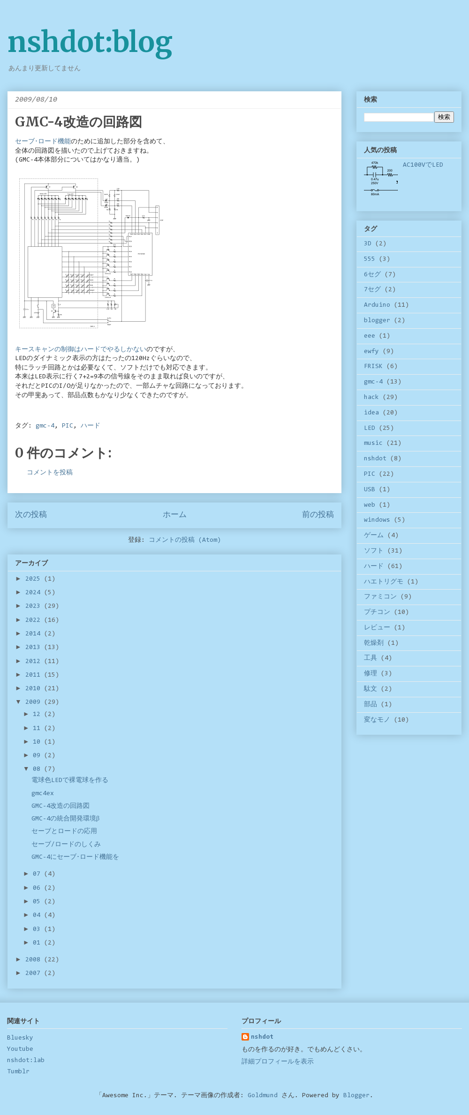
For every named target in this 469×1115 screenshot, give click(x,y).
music (373, 443)
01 (38, 943)
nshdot (375, 459)
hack (371, 397)
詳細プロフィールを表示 (278, 1062)
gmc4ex (42, 793)
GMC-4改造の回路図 (60, 806)
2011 (34, 675)
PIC (67, 426)
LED (369, 428)
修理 (370, 674)
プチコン (377, 612)
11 (38, 728)
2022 (34, 620)
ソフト (374, 551)
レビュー (377, 628)
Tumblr (18, 1072)
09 (38, 756)
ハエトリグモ (383, 582)
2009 (34, 702)
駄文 (370, 689)
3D (367, 244)
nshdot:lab (26, 1060)
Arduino (377, 305)
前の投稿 (318, 515)
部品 (370, 704)
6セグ (372, 275)
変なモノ (377, 720)
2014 (34, 634)
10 (38, 742)
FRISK (373, 366)
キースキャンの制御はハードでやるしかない (80, 350)
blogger (377, 321)
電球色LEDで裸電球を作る (69, 780)
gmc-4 (45, 426)
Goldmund (263, 1096)
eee (369, 336)
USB (369, 490)
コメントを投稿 (50, 473)
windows (377, 520)
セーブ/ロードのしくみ (66, 845)
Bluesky (20, 1038)
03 (38, 929)
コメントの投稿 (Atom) (185, 540)
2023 (34, 606)
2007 (34, 973)
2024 (34, 593)
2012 (34, 661)
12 (38, 714)
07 (38, 874)
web (369, 505)
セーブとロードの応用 (64, 831)
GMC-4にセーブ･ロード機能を (75, 857)
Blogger (356, 1096)
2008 (34, 960)
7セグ (372, 290)
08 (38, 769)
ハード (90, 426)
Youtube (20, 1049)
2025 (34, 579)
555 (369, 259)
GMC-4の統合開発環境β (65, 819)
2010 (34, 689)
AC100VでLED (423, 165)
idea (371, 413)
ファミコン (380, 597)
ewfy (371, 351)
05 (38, 902)
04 (38, 915)
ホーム (175, 515)
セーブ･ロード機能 (43, 142)
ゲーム (374, 535)
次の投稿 (31, 515)
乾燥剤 (374, 643)
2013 (34, 647)
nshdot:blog (90, 41)
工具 (370, 658)
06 (38, 888)
